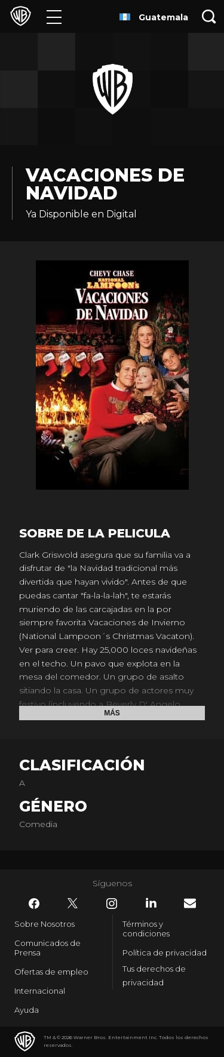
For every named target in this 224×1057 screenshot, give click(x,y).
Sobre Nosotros (44, 924)
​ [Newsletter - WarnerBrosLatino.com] (190, 903)
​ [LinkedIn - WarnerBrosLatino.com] (151, 903)
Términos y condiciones (146, 928)
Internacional (39, 990)
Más (112, 713)
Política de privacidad (164, 952)
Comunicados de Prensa (47, 947)
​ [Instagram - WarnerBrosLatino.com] (112, 903)
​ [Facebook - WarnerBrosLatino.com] (34, 903)
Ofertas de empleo (51, 971)
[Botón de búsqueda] (209, 16)
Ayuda (26, 1010)
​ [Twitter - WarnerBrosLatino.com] (73, 903)
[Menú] (54, 16)
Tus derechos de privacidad (154, 975)
